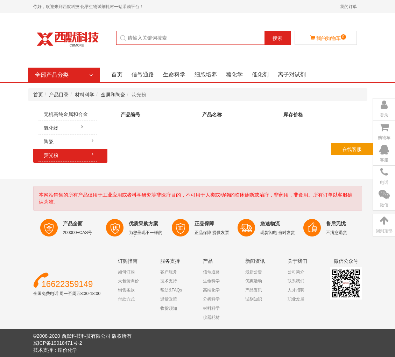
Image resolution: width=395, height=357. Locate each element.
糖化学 (234, 74)
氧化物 (65, 127)
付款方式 (126, 299)
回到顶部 (384, 230)
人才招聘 (296, 290)
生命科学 (174, 74)
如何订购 (126, 271)
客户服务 (168, 271)
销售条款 (126, 290)
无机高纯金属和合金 (70, 116)
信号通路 (143, 74)
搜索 (277, 38)
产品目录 (59, 94)
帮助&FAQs (171, 290)
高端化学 (211, 290)
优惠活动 (253, 281)
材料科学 (84, 94)
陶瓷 (70, 140)
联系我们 (296, 281)
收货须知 (168, 308)
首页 (116, 74)
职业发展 (296, 299)
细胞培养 (206, 74)
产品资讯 (253, 290)
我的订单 (348, 6)
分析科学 (211, 299)
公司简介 (296, 271)
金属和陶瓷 (113, 94)
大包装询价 (128, 281)
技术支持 (168, 281)
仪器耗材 (211, 317)
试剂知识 (253, 299)
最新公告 (253, 271)
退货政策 (168, 299)
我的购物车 (328, 37)
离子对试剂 (292, 74)
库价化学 (67, 350)
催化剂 (260, 74)
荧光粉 (70, 154)
